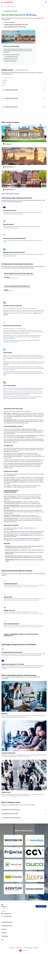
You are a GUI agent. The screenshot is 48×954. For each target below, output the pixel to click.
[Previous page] (3, 115)
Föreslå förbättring (19, 947)
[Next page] (45, 115)
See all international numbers (10, 193)
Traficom (21, 528)
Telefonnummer (6, 6)
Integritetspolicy (12, 947)
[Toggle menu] (45, 2)
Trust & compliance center (27, 947)
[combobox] (24, 80)
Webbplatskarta (35, 947)
